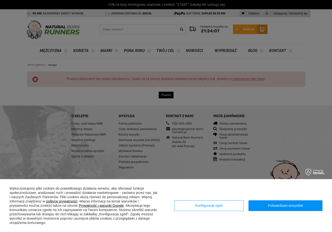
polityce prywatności (61, 201)
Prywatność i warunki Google (101, 205)
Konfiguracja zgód (209, 205)
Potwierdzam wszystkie (285, 205)
